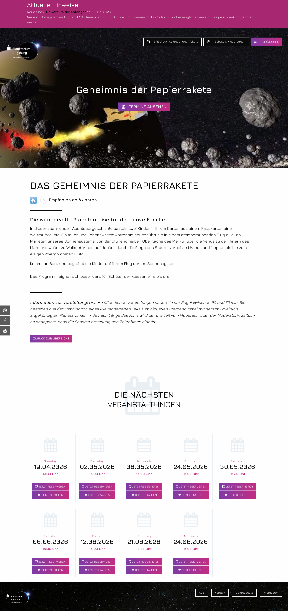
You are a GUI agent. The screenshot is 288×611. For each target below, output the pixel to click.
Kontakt (220, 592)
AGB (201, 592)
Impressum (270, 592)
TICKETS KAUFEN (50, 495)
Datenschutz (244, 592)
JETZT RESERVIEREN (50, 486)
